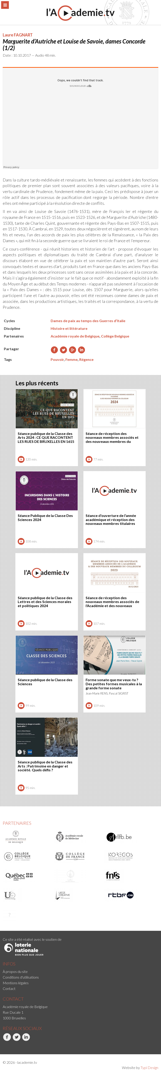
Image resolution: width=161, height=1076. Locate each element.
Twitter (16, 1039)
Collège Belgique (115, 336)
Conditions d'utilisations (21, 977)
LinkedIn (26, 1039)
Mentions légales (16, 983)
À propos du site (15, 971)
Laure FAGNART (18, 34)
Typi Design (149, 1067)
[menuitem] (80, 971)
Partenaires (17, 823)
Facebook (7, 1039)
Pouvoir (57, 359)
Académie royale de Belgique (75, 336)
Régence (86, 359)
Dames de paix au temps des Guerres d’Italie (88, 320)
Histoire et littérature (69, 328)
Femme (71, 359)
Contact (9, 988)
